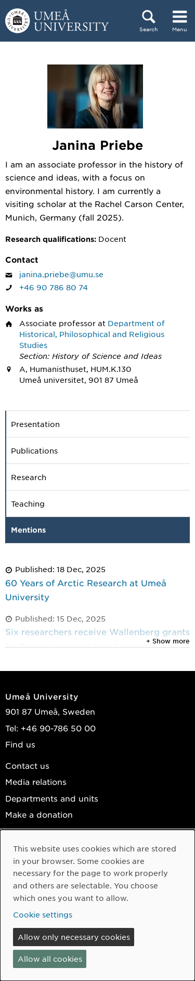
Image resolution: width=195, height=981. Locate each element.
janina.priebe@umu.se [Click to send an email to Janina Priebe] (61, 274)
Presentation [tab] (35, 424)
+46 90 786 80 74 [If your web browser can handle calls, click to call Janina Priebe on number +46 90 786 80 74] (53, 287)
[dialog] (97, 905)
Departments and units (51, 798)
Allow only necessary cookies (74, 936)
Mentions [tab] (28, 529)
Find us (20, 744)
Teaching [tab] (28, 503)
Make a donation (39, 814)
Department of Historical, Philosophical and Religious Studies (92, 334)
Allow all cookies (50, 958)
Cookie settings (42, 914)
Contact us (27, 765)
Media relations (36, 781)
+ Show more (168, 641)
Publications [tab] (34, 450)
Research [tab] (28, 477)
